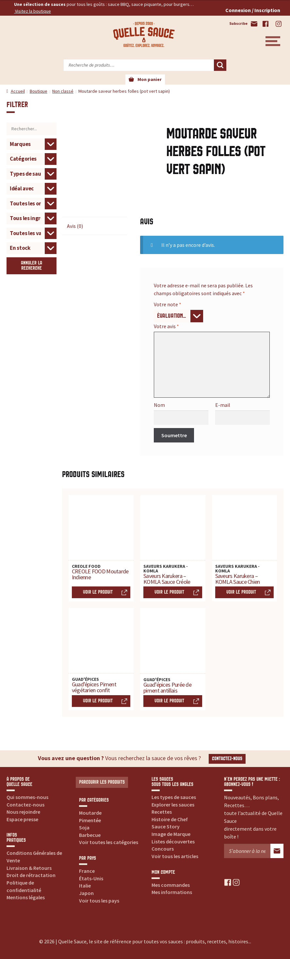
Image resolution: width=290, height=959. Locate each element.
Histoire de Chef (170, 819)
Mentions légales (26, 897)
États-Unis (91, 878)
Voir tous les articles (175, 856)
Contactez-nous (227, 758)
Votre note (167, 304)
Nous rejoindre (23, 811)
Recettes (162, 811)
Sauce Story (166, 826)
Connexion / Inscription (252, 10)
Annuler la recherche (31, 266)
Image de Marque (171, 834)
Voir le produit (98, 592)
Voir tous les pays (99, 900)
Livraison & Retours (29, 868)
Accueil (18, 91)
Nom (159, 405)
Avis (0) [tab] (75, 226)
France (87, 871)
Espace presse (22, 819)
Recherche (220, 65)
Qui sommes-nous (27, 797)
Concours (163, 848)
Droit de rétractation (31, 875)
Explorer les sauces (173, 804)
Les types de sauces (174, 797)
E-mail (222, 405)
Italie (85, 885)
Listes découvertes (173, 841)
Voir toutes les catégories (108, 842)
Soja (84, 827)
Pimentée (90, 820)
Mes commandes (171, 885)
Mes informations (172, 892)
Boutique (38, 91)
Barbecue (90, 835)
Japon (86, 893)
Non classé (62, 91)
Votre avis (166, 326)
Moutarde (90, 812)
